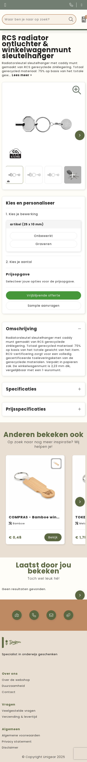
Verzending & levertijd (19, 717)
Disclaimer (10, 747)
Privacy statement (17, 741)
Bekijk (53, 537)
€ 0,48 (15, 537)
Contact (8, 692)
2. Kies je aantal (19, 262)
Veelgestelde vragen (19, 711)
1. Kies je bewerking (22, 214)
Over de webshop (16, 680)
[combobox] (35, 19)
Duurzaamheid (13, 686)
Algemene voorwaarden (21, 735)
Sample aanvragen (43, 305)
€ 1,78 (81, 537)
